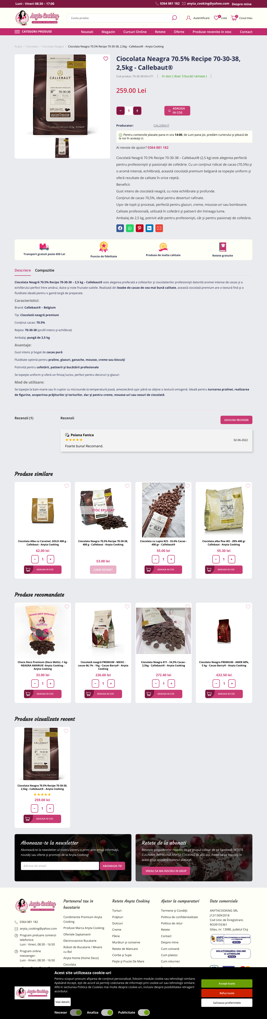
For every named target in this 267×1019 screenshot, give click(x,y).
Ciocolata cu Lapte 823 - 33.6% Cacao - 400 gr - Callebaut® (163, 544)
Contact (246, 31)
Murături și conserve (126, 944)
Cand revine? (103, 571)
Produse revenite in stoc (212, 31)
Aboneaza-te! (112, 867)
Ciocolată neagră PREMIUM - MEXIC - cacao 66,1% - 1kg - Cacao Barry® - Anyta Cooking (103, 667)
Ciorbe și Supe (122, 957)
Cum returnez (170, 963)
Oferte (179, 31)
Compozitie (44, 271)
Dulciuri (117, 925)
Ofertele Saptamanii (77, 936)
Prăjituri (117, 919)
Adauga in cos (177, 111)
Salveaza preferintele (227, 1003)
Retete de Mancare (125, 951)
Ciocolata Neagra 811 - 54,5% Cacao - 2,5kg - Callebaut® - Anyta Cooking (163, 665)
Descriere (23, 271)
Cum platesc (169, 957)
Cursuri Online (135, 31)
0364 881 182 (158, 147)
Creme (116, 932)
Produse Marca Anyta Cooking (83, 930)
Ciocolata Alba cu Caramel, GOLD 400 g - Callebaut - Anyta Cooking (42, 544)
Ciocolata (69, 966)
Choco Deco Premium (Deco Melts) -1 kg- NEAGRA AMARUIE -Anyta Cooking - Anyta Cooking (43, 667)
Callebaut (161, 126)
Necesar (68, 1012)
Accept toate (227, 983)
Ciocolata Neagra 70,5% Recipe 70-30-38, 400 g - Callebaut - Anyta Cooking (103, 544)
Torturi (117, 912)
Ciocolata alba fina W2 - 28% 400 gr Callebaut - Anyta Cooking (223, 544)
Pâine (116, 938)
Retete (160, 31)
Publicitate (134, 1012)
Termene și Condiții (174, 912)
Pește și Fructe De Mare (128, 963)
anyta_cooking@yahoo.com (36, 930)
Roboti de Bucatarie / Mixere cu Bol (82, 951)
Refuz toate (227, 993)
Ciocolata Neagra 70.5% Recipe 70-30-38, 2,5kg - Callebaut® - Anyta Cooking (42, 788)
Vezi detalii (62, 1002)
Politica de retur (172, 925)
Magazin (108, 31)
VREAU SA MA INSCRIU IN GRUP (166, 872)
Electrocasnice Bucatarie (79, 942)
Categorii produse (37, 31)
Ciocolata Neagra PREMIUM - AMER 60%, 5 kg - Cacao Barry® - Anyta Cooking (224, 665)
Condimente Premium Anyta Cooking (82, 921)
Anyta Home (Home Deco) (81, 960)
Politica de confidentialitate (179, 919)
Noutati (87, 31)
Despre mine (170, 944)
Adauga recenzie (236, 421)
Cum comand (170, 951)
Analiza (100, 1012)
